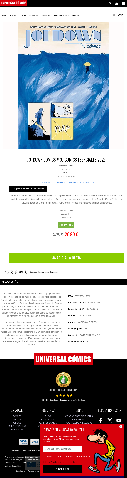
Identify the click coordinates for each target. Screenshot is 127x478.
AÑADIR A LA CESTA (66, 257)
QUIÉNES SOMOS (48, 422)
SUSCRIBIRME (62, 469)
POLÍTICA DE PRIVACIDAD (79, 422)
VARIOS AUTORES (66, 165)
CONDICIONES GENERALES (79, 416)
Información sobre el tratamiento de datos (60, 462)
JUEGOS (17, 422)
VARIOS (66, 173)
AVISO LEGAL (79, 419)
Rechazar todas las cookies (38, 471)
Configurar (20, 471)
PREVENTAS (17, 429)
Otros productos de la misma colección (52, 182)
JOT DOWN (66, 169)
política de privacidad (82, 456)
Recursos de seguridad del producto (44, 272)
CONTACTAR (48, 419)
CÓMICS (17, 416)
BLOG (48, 416)
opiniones (64, 400)
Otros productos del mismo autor (82, 182)
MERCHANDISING (17, 426)
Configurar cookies (19, 451)
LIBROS (17, 419)
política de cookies (13, 466)
